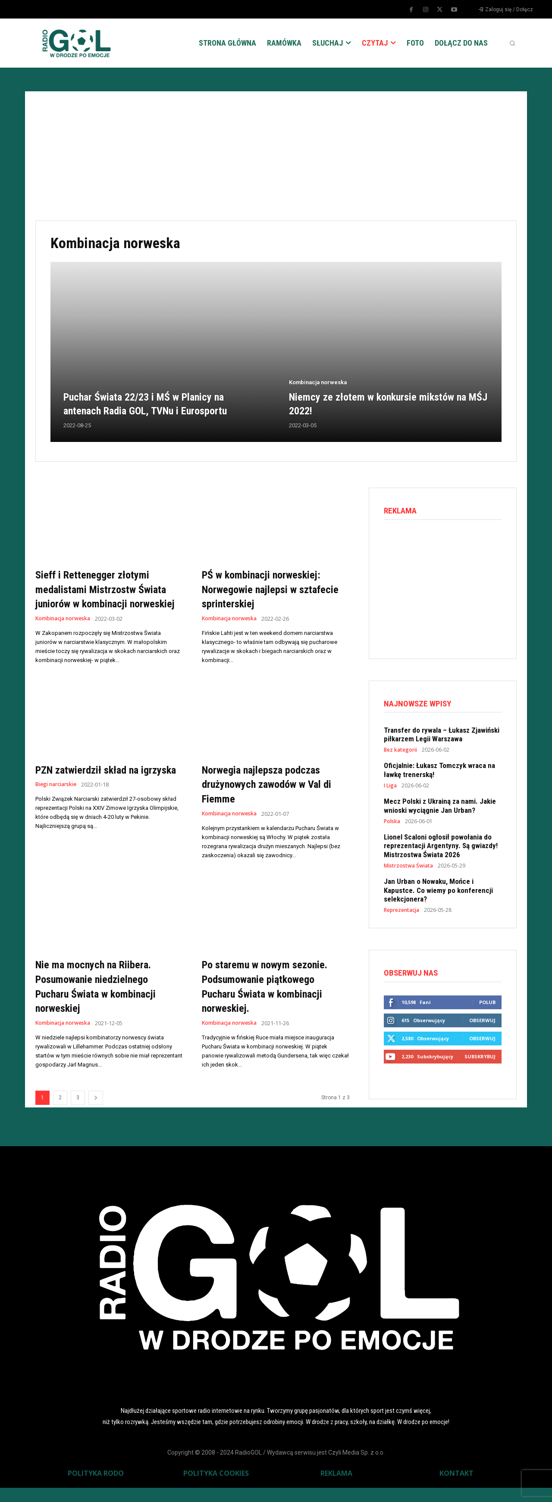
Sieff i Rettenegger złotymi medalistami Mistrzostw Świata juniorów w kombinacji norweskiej (105, 596)
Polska (392, 824)
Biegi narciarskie (58, 814)
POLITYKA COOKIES (216, 1487)
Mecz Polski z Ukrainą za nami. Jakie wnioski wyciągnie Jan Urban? (440, 808)
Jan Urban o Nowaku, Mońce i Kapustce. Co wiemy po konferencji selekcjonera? (438, 893)
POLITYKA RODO (96, 1487)
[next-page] (95, 1112)
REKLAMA (336, 1487)
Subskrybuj (480, 1060)
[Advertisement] (276, 156)
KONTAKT (456, 1487)
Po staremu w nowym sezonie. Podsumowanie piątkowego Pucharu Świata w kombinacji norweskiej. (274, 1000)
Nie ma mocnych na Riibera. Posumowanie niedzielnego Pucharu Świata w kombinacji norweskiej (104, 1000)
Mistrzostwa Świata (408, 868)
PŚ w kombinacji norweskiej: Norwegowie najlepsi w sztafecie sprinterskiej (270, 588)
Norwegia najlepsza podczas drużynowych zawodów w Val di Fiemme (270, 798)
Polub (487, 1005)
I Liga (390, 788)
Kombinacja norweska (318, 382)
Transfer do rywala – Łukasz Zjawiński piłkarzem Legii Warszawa (441, 736)
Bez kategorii (400, 752)
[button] (512, 43)
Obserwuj (482, 1023)
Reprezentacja (401, 912)
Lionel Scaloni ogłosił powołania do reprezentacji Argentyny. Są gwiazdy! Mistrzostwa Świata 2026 (441, 848)
